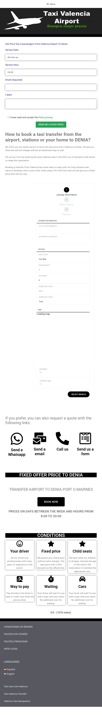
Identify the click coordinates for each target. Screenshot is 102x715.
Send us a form (85, 451)
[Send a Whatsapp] (17, 439)
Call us (62, 449)
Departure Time (46, 297)
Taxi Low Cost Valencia (16, 686)
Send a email (40, 451)
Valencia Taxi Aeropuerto (17, 701)
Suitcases (43, 276)
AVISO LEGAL (11, 648)
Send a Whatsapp (16, 452)
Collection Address (48, 226)
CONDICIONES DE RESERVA (18, 626)
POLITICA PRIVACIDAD (16, 641)
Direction (43, 255)
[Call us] (62, 438)
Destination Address (48, 237)
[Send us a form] (85, 438)
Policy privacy (46, 117)
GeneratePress (69, 711)
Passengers (44, 265)
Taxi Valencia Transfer (15, 693)
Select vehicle (78, 394)
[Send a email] (39, 438)
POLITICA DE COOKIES (16, 633)
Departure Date (46, 286)
